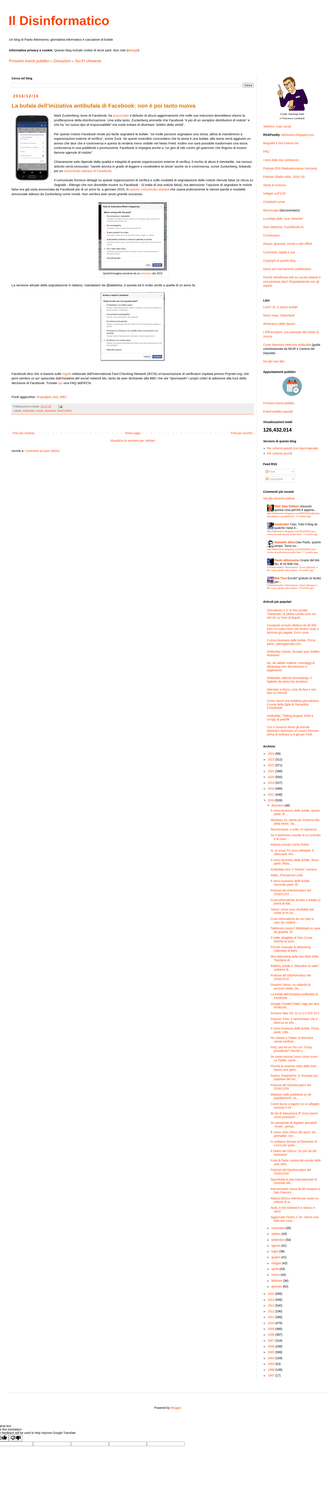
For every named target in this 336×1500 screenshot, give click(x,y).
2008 (271, 1334)
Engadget (44, 397)
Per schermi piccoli (279, 453)
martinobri (281, 524)
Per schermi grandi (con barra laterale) (292, 448)
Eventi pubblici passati (278, 411)
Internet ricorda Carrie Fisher (290, 844)
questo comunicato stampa (149, 189)
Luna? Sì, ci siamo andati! (280, 307)
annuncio (146, 273)
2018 (271, 788)
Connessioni (271, 235)
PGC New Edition (286, 506)
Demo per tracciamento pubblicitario (287, 269)
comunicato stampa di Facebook (87, 171)
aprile (275, 1269)
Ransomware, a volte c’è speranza (294, 829)
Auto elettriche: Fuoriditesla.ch (283, 227)
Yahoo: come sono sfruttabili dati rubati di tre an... (292, 911)
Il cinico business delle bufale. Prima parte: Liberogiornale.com (291, 642)
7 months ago (310, 534)
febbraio (277, 1280)
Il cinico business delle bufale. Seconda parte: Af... (290, 882)
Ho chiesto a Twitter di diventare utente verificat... (292, 1039)
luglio (275, 1251)
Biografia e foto (273, 143)
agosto (276, 1245)
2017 (271, 794)
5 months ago (304, 516)
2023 (271, 759)
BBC (63, 397)
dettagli (133, 50)
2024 (271, 753)
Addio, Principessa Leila (287, 875)
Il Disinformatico (59, 20)
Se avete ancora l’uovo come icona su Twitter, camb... (294, 1058)
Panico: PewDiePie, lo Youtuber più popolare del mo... (294, 1077)
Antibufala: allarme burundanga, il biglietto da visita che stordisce (289, 679)
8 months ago (306, 570)
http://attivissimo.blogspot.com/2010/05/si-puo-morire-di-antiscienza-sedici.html (291, 532)
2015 (271, 1293)
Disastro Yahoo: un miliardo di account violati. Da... (290, 986)
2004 (271, 1358)
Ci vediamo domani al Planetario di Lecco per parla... (294, 1143)
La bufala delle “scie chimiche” (283, 218)
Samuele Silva (284, 542)
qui (60, 383)
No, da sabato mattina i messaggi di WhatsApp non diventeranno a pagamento (291, 666)
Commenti (274, 479)
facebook (50, 410)
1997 (271, 1375)
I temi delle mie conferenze (281, 160)
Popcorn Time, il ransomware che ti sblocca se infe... (294, 1020)
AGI (55, 397)
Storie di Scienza (274, 185)
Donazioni (62, 61)
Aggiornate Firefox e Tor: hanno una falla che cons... (294, 1218)
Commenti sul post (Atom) (42, 451)
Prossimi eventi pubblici (29, 61)
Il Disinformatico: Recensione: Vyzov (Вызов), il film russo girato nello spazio (292, 568)
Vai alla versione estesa (279, 498)
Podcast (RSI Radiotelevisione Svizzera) (290, 168)
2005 (271, 1352)
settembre (278, 1240)
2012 (271, 1311)
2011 (271, 1317)
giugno (276, 1257)
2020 (271, 777)
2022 (271, 765)
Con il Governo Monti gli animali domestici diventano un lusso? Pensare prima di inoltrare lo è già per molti (293, 730)
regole (66, 374)
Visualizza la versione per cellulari (132, 440)
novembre (278, 1228)
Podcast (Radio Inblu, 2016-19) (284, 176)
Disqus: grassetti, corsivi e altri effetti (287, 243)
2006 (271, 1346)
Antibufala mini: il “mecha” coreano (294, 869)
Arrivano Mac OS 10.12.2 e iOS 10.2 (295, 1013)
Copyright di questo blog (279, 260)
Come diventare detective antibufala (287, 344)
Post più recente (23, 433)
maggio (276, 1263)
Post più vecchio (242, 433)
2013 (271, 1305)
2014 (271, 1299)
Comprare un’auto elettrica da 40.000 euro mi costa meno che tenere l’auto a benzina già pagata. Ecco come (293, 629)
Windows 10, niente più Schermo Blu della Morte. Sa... (295, 821)
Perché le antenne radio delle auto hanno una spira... (293, 1067)
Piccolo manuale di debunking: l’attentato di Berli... (291, 948)
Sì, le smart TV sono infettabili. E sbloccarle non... (292, 852)
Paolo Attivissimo (287, 560)
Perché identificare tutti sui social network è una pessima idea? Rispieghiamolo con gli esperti (292, 281)
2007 (271, 1340)
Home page (132, 433)
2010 (271, 1323)
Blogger (176, 1407)
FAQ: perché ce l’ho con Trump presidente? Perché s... (291, 1049)
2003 (271, 1364)
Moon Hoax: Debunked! (279, 315)
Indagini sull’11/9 (274, 193)
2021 (271, 771)
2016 (271, 800)
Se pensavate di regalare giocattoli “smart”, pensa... (294, 1124)
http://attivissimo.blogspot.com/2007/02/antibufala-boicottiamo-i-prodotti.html (293, 514)
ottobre (276, 1234)
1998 (271, 1369)
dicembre (277, 805)
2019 (271, 782)
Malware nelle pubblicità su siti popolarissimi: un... (291, 1096)
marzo (275, 1274)
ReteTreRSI (64, 410)
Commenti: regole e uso (279, 252)
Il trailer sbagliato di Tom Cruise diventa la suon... (291, 939)
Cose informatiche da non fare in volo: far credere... (292, 920)
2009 (271, 1329)
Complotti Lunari (274, 201)
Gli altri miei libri (273, 361)
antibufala (28, 410)
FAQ (266, 151)
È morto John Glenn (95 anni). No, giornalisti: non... (293, 1134)
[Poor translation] (15, 1438)
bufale (39, 410)
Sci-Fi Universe (88, 61)
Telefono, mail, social (277, 126)
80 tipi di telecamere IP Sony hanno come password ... (294, 1115)
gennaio (277, 1286)
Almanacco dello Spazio (279, 323)
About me (292, 143)
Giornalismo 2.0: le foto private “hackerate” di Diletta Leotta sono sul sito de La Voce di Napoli (291, 614)
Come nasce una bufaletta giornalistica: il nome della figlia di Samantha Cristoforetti (293, 704)
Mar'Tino (280, 578)
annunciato (121, 115)
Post (270, 471)
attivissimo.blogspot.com (298, 135)
